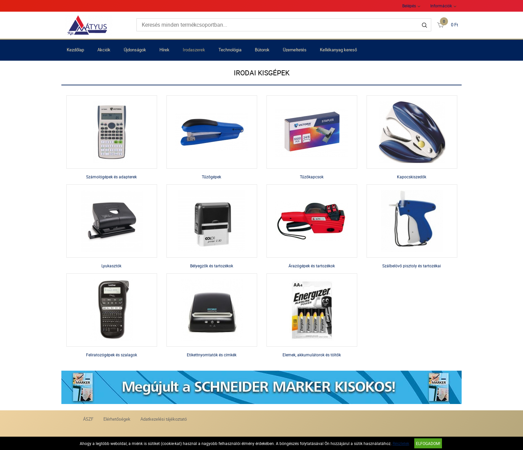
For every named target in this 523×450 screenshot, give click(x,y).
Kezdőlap (75, 50)
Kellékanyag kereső (338, 50)
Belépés (409, 5)
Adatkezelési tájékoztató (163, 419)
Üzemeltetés (295, 50)
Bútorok (262, 50)
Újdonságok (135, 50)
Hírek (164, 50)
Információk (441, 5)
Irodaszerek (194, 50)
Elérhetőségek (116, 419)
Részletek (401, 443)
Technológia (229, 50)
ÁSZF (88, 419)
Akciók (103, 50)
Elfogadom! (428, 443)
